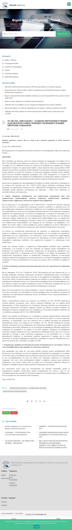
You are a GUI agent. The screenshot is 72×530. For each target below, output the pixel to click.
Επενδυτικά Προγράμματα (13, 67)
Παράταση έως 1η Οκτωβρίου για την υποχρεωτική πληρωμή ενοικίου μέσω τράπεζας (33, 105)
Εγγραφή (4, 505)
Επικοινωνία (5, 478)
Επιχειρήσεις (35, 38)
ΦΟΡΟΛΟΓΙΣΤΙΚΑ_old (25, 24)
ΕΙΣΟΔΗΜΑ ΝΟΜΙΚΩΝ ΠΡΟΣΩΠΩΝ (37, 388)
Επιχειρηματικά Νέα (11, 63)
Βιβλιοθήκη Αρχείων (12, 77)
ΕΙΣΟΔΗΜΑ (55, 24)
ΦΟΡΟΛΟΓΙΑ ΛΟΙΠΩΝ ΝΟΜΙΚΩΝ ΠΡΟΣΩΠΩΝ (14, 391)
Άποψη (7, 70)
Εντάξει (36, 526)
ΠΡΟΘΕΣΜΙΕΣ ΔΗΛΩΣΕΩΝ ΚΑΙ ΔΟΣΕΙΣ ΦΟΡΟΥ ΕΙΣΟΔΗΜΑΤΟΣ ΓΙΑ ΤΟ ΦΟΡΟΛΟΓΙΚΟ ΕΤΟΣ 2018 (54, 435)
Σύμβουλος (13, 24)
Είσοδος (4, 502)
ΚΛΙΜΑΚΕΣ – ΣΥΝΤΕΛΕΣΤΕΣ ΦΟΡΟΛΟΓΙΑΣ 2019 (53, 427)
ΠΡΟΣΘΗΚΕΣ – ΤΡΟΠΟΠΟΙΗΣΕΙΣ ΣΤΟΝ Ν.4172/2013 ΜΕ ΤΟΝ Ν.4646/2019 (17, 434)
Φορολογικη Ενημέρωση (23, 38)
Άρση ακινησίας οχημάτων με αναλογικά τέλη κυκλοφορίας (24, 101)
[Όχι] (70, 525)
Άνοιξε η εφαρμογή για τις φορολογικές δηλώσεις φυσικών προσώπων (18, 427)
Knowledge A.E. (41, 514)
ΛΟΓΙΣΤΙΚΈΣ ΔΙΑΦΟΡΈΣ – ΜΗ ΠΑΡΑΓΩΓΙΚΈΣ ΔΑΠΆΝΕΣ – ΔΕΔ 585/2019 (19, 442)
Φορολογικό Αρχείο (11, 73)
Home (6, 24)
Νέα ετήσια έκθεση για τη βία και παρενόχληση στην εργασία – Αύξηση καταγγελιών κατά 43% (35, 108)
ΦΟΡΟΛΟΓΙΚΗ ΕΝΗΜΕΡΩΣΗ (42, 24)
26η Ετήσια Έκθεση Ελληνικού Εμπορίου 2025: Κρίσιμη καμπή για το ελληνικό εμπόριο (33, 87)
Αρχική (3, 475)
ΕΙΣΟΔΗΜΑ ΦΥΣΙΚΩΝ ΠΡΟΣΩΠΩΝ (18, 388)
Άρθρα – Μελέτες (11, 60)
